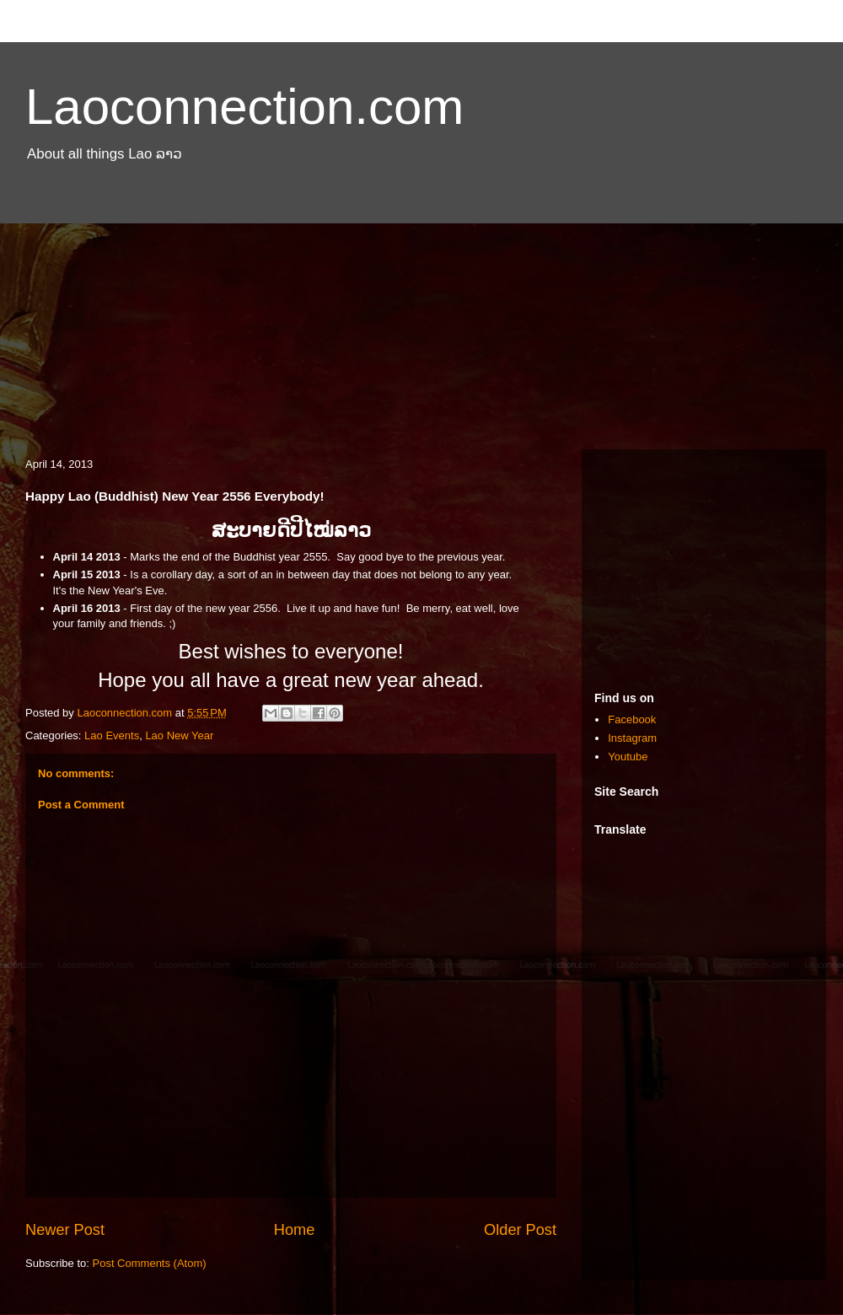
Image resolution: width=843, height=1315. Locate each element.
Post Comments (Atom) (150, 1263)
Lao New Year (179, 735)
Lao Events (111, 735)
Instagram (632, 738)
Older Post (520, 1229)
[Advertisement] (421, 314)
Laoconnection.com (244, 106)
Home (294, 1229)
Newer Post (65, 1229)
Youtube (627, 756)
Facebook (632, 719)
